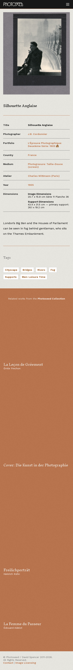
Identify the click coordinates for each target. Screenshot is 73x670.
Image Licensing (25, 662)
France (32, 155)
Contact (8, 662)
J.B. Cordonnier (37, 134)
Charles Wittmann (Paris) (44, 175)
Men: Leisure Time (33, 276)
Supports (11, 276)
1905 (31, 184)
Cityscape (11, 269)
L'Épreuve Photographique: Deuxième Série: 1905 (45, 144)
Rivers (41, 269)
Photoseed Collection (51, 298)
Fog (53, 269)
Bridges (27, 269)
